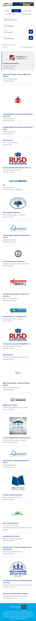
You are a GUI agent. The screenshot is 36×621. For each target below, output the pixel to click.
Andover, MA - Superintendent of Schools (15, 593)
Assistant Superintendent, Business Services (17, 167)
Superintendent (8, 355)
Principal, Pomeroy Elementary (12, 495)
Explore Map (27, 11)
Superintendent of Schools (11, 536)
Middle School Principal (10, 405)
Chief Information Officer (11, 63)
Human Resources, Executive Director (14, 316)
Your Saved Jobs (26, 14)
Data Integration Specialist (11, 212)
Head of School (8, 140)
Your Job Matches (10, 14)
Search (7, 11)
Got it (24, 607)
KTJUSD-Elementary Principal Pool (14, 261)
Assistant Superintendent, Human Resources (17, 438)
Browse (16, 11)
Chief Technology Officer (10, 523)
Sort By (5, 47)
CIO (4, 185)
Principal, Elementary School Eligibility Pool (16, 344)
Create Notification (27, 47)
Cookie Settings (15, 607)
